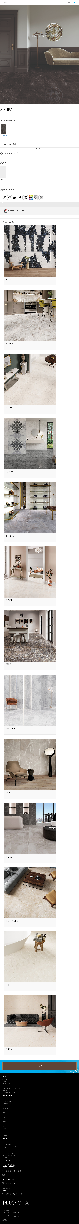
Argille (4, 1105)
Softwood (5, 1133)
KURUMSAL (5, 1081)
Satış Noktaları (6, 1161)
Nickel (4, 1130)
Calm (3, 1112)
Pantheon (5, 1115)
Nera (3, 1126)
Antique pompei (6, 1103)
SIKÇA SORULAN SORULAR (9, 1093)
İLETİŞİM (4, 1090)
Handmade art (6, 1099)
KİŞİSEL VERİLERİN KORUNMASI (11, 1088)
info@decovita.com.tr (12, 1175)
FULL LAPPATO (40, 148)
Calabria (4, 1121)
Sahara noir (5, 1124)
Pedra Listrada (6, 1101)
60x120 (3, 173)
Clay (3, 1117)
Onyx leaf (5, 1119)
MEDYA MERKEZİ (6, 1083)
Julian (4, 1110)
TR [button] (73, 2)
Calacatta (5, 1128)
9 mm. (39, 158)
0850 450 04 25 (14, 1183)
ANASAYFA (5, 1079)
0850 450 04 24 (14, 1194)
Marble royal (5, 1108)
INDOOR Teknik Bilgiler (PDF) (13, 210)
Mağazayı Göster (39, 1066)
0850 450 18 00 (14, 1171)
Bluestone (5, 1135)
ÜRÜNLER (5, 1086)
